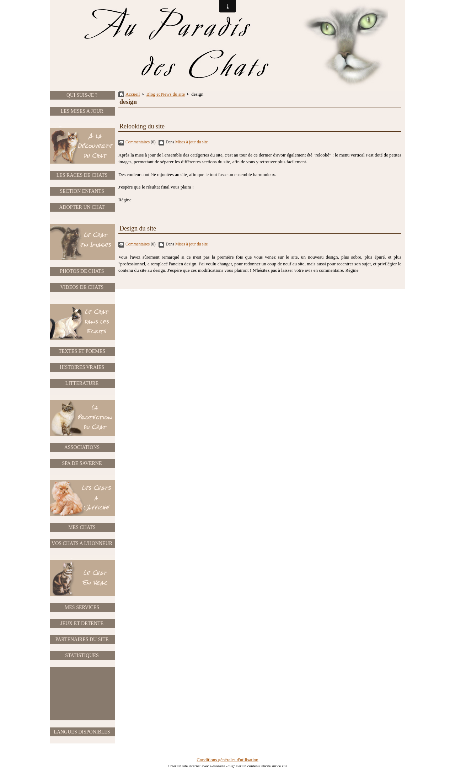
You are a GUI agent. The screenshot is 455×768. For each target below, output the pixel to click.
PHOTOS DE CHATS (82, 271)
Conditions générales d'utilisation (227, 759)
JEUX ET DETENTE (81, 623)
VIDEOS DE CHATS (81, 287)
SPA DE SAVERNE (82, 463)
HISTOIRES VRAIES (82, 367)
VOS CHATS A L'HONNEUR (82, 543)
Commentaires (137, 142)
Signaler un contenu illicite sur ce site (258, 766)
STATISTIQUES (82, 655)
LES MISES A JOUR (81, 111)
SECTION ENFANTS (82, 191)
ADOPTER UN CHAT (82, 207)
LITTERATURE (81, 383)
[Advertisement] (82, 693)
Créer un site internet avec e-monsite (196, 766)
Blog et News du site (165, 94)
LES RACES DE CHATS (82, 175)
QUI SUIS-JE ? (81, 95)
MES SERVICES (82, 607)
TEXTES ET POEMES (82, 351)
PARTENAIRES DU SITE (82, 639)
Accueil (132, 94)
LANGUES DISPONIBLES (82, 732)
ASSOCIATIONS (82, 447)
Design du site (137, 228)
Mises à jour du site (191, 142)
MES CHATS (82, 527)
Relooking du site (142, 126)
